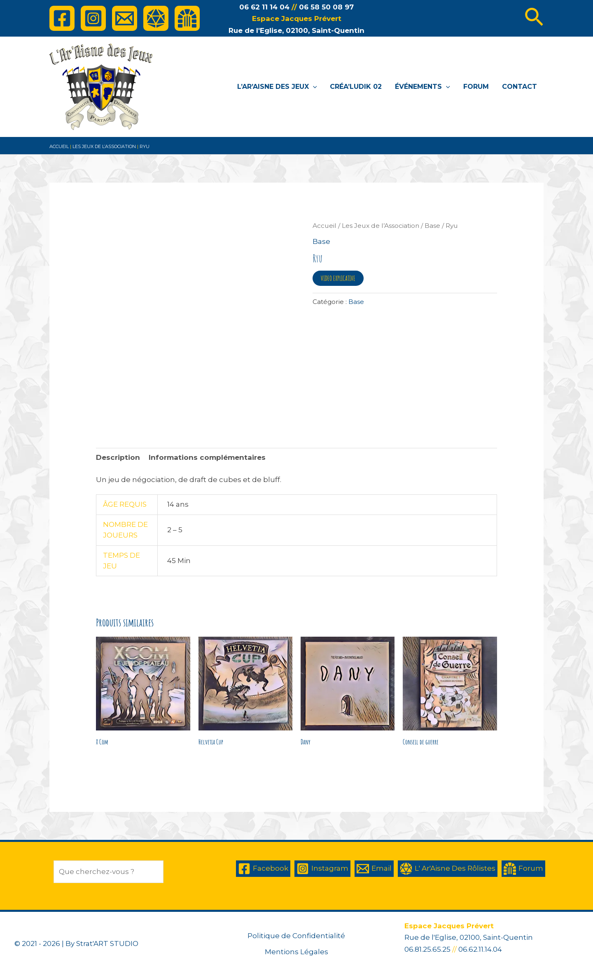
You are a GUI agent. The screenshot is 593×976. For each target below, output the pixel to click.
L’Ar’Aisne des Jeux (277, 86)
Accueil (59, 146)
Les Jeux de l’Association (104, 146)
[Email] (124, 18)
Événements (422, 86)
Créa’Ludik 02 (356, 86)
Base (432, 226)
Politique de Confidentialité (296, 936)
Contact (519, 86)
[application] (313, 86)
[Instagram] (93, 18)
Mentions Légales (296, 952)
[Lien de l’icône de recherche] (534, 18)
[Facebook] (62, 18)
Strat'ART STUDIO (107, 943)
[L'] (155, 18)
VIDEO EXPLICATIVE (338, 278)
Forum (476, 86)
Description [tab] (118, 457)
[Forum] (187, 18)
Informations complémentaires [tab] (207, 457)
